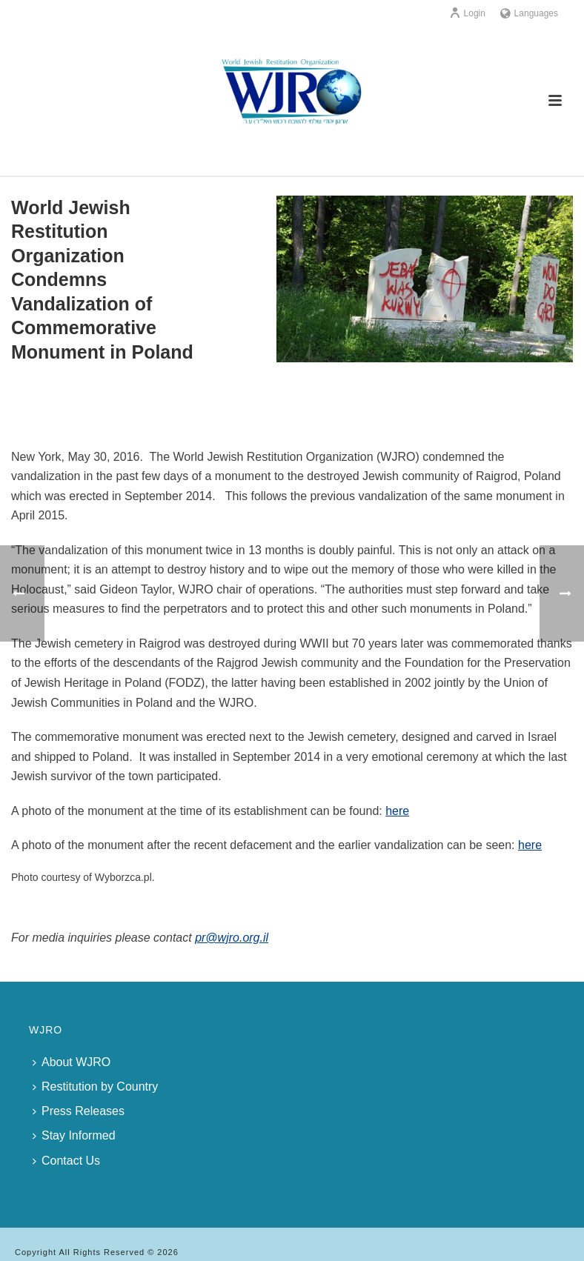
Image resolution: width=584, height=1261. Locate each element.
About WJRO (71, 1062)
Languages (529, 13)
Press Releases (79, 1111)
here (397, 811)
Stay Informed (74, 1135)
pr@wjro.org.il (231, 937)
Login (467, 13)
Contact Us (66, 1160)
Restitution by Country (95, 1086)
